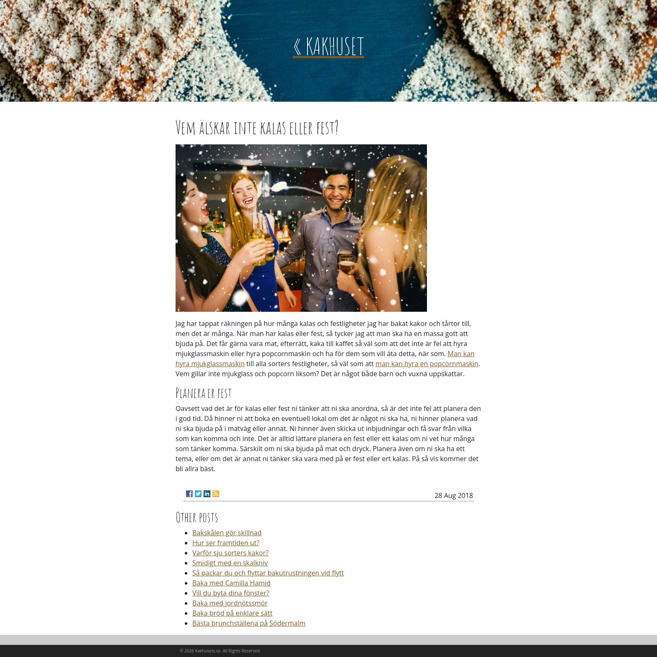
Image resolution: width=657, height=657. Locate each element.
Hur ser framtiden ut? (225, 542)
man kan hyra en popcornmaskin (427, 363)
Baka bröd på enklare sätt (232, 613)
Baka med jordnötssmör (230, 603)
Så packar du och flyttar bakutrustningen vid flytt (268, 572)
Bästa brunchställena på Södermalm (248, 623)
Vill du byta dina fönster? (230, 593)
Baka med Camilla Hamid (231, 583)
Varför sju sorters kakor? (230, 552)
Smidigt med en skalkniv (230, 562)
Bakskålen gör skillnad (226, 532)
